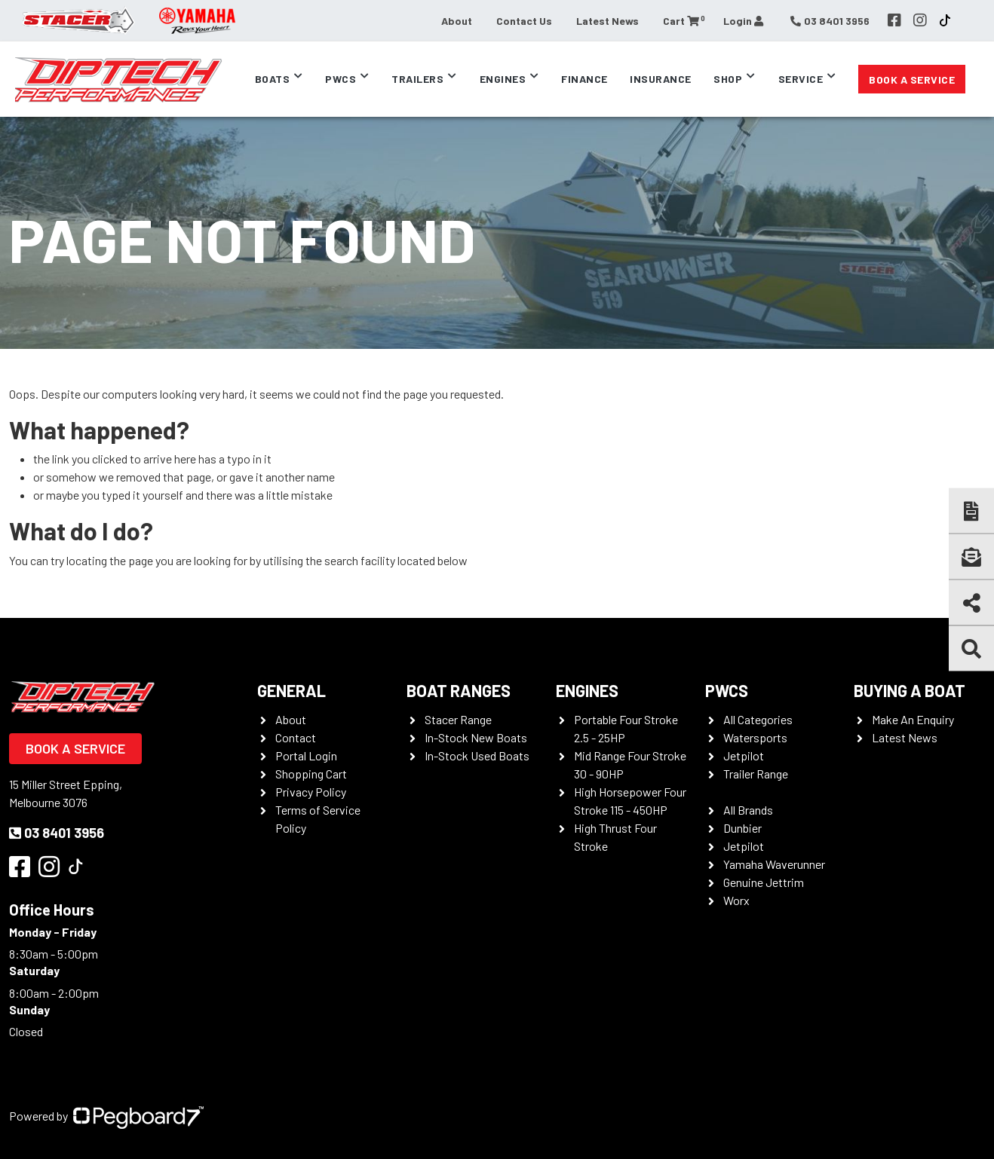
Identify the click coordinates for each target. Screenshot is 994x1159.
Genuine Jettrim (763, 882)
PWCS (726, 690)
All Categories (758, 719)
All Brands (748, 810)
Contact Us (524, 20)
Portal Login (306, 755)
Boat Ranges (458, 690)
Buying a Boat (909, 690)
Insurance (661, 78)
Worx (736, 900)
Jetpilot (743, 755)
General (291, 690)
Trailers (417, 78)
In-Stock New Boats (476, 737)
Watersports (755, 737)
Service (801, 78)
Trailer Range (755, 773)
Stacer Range (458, 719)
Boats (272, 78)
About (456, 20)
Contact (295, 737)
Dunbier (742, 828)
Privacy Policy (310, 791)
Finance (584, 78)
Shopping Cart (311, 773)
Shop (727, 78)
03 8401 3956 (56, 832)
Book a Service (912, 79)
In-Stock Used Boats (477, 755)
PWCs (340, 78)
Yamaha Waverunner (774, 864)
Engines (503, 78)
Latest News (607, 20)
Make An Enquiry (913, 719)
